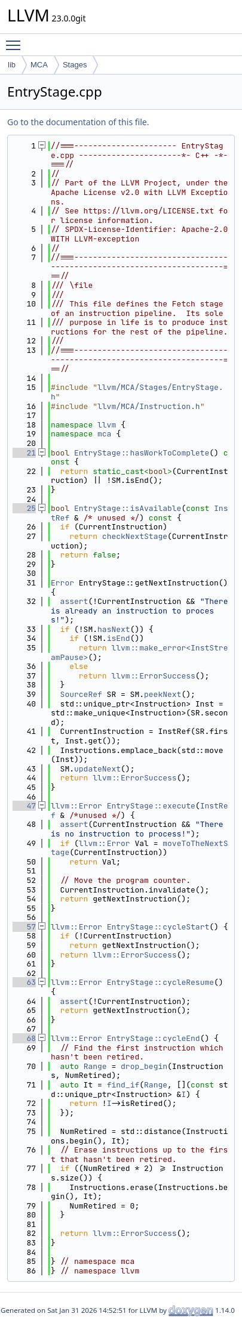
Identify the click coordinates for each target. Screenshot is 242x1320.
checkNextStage (134, 536)
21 (24, 453)
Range (95, 1066)
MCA (39, 64)
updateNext (97, 769)
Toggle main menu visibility (16, 40)
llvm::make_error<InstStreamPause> (139, 652)
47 (24, 806)
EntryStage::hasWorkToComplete (141, 453)
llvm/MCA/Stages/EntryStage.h (137, 392)
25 (24, 508)
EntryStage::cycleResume (160, 982)
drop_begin (144, 1066)
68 (24, 1038)
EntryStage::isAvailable (127, 508)
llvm (106, 425)
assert (74, 601)
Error (62, 583)
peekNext (162, 694)
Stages (75, 64)
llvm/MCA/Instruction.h (148, 406)
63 (24, 982)
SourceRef (81, 694)
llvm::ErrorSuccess (153, 676)
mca (104, 434)
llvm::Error (76, 806)
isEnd (118, 638)
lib (12, 64)
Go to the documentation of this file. (78, 122)
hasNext (113, 629)
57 (24, 927)
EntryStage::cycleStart (158, 927)
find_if (123, 1085)
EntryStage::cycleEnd (153, 1038)
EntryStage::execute (151, 806)
